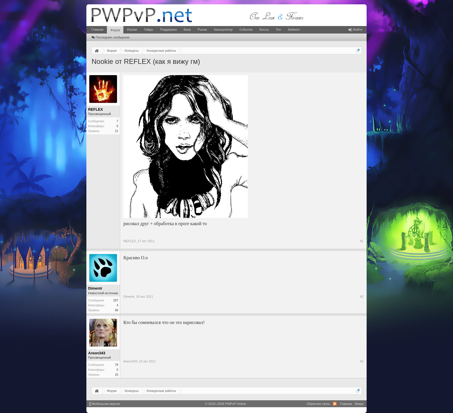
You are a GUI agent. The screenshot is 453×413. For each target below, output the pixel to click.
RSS (335, 404)
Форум (115, 30)
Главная (97, 29)
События (246, 29)
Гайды (148, 29)
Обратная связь (318, 403)
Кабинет (294, 29)
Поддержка (168, 29)
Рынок (202, 29)
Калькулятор (223, 29)
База (187, 29)
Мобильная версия (104, 403)
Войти (355, 29)
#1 (361, 241)
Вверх (359, 403)
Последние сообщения (110, 37)
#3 (361, 361)
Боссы (264, 29)
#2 (361, 296)
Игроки (132, 29)
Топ (278, 29)
